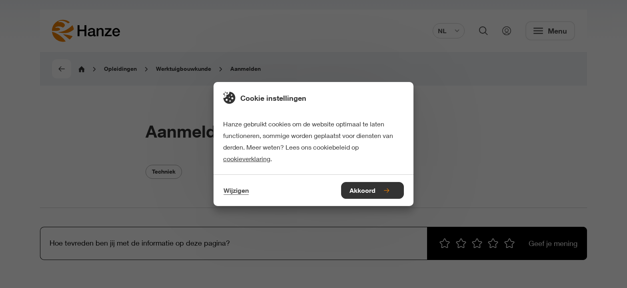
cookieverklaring (246, 158)
